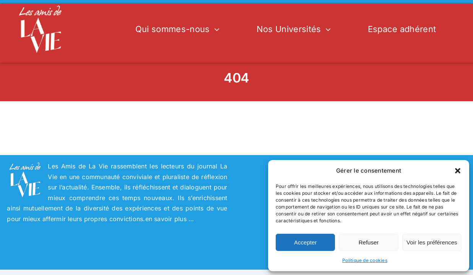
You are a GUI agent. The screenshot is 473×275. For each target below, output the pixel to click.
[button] (458, 171)
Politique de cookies (364, 260)
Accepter (305, 242)
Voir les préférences (431, 242)
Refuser (369, 242)
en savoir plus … (169, 219)
